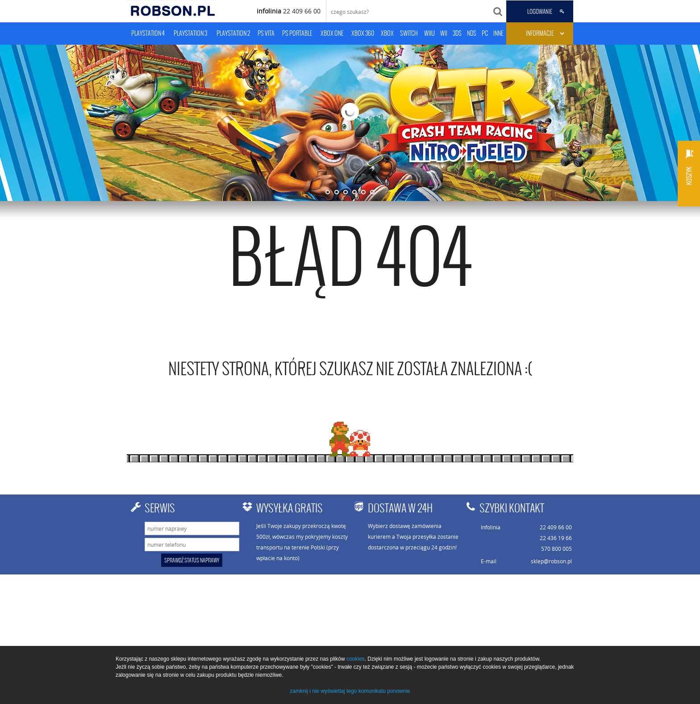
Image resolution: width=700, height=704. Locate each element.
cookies (355, 659)
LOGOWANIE (539, 12)
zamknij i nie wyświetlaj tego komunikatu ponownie (350, 691)
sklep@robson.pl (551, 561)
